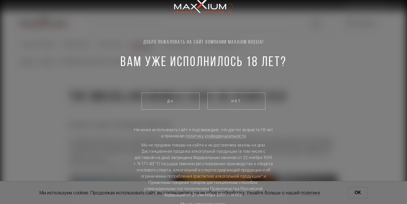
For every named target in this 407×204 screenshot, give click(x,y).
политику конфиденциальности (216, 136)
